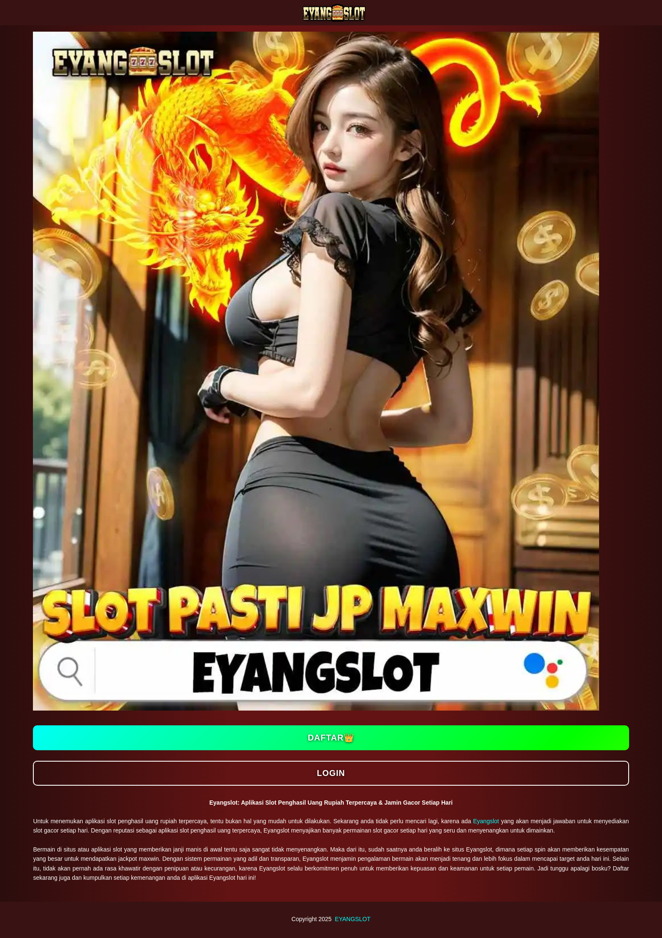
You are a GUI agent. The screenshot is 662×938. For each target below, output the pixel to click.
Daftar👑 (331, 737)
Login (331, 773)
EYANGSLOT (353, 919)
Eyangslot (486, 821)
